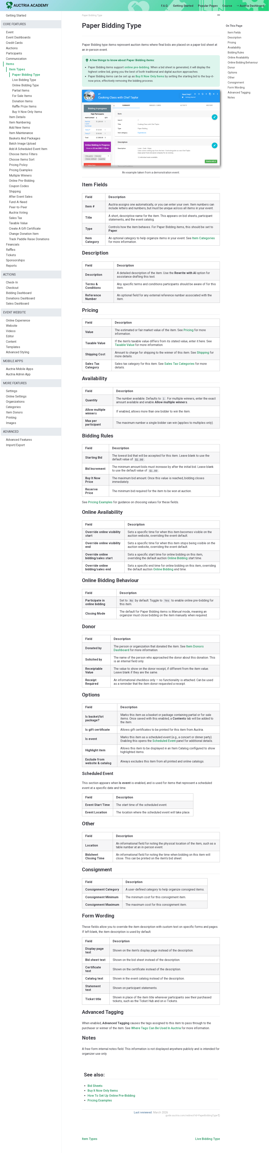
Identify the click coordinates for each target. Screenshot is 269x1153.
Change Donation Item (24, 234)
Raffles (10, 250)
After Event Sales (20, 196)
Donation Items (22, 101)
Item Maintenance (21, 133)
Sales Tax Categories (179, 364)
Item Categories (203, 238)
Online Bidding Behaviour (243, 62)
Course (227, 5)
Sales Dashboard (17, 303)
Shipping (15, 191)
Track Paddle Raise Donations (29, 239)
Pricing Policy (18, 165)
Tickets (11, 255)
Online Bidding (177, 558)
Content (11, 341)
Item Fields (234, 32)
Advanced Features (19, 440)
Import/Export (15, 445)
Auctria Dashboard (250, 5)
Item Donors (14, 412)
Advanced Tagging (239, 92)
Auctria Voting (18, 212)
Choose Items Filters (23, 154)
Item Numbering (20, 122)
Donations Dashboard (20, 298)
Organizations (15, 401)
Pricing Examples (20, 170)
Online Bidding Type (25, 85)
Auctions (12, 48)
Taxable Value (18, 223)
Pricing (232, 42)
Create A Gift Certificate (25, 228)
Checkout (12, 288)
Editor (10, 336)
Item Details (17, 117)
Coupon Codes (19, 186)
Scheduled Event (164, 741)
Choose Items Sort (21, 159)
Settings (11, 391)
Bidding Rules (236, 52)
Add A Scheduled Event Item (28, 149)
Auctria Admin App (18, 374)
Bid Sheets (95, 1086)
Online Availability (238, 57)
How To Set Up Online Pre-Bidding (111, 1095)
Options (232, 72)
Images (11, 423)
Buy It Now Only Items (27, 112)
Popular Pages (208, 5)
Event (9, 32)
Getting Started (183, 5)
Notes (231, 97)
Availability (234, 47)
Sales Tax (15, 218)
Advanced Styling (17, 352)
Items (10, 64)
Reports (11, 265)
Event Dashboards (18, 37)
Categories (13, 407)
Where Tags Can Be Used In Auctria (156, 1028)
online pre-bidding (136, 67)
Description (234, 37)
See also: (94, 1075)
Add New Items (19, 127)
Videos (11, 331)
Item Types (17, 69)
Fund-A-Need (18, 202)
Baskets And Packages (24, 138)
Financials (12, 244)
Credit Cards (14, 43)
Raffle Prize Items (24, 106)
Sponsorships (15, 260)
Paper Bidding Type (26, 75)
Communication (16, 59)
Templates (13, 347)
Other (231, 77)
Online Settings (16, 396)
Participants (14, 53)
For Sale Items (22, 96)
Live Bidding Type (24, 80)
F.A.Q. (164, 5)
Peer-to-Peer (18, 207)
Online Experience (18, 320)
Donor (231, 67)
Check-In (12, 282)
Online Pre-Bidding (21, 180)
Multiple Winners (20, 175)
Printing (11, 417)
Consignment (236, 82)
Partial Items (20, 90)
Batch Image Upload (22, 143)
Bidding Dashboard (18, 293)
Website (11, 325)
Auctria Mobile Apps (19, 369)
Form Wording (236, 87)
